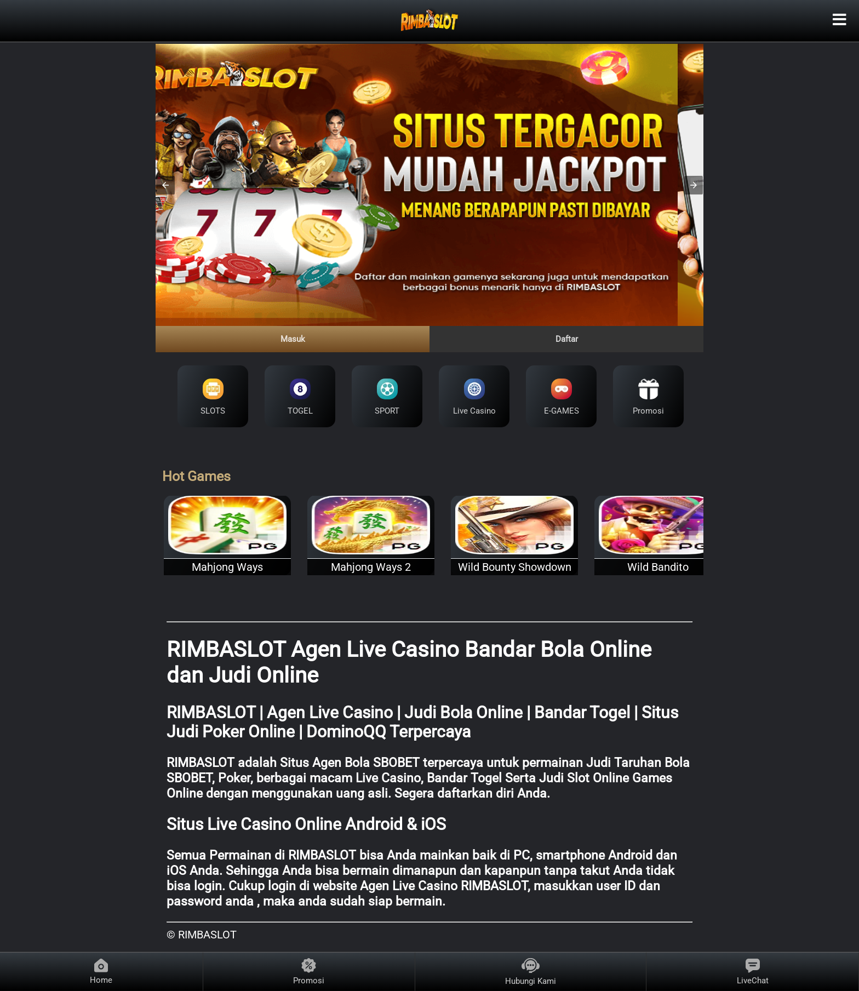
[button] (165, 185)
